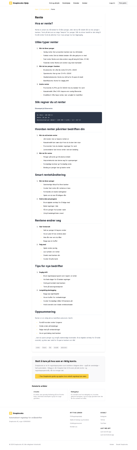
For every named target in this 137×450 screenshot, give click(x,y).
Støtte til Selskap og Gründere (79, 420)
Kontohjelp (66, 3)
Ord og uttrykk (54, 3)
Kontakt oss (73, 426)
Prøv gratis (122, 3)
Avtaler (84, 3)
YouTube (103, 423)
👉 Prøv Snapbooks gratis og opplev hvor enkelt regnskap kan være (61, 376)
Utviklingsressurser (76, 423)
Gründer (76, 3)
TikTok (102, 420)
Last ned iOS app (105, 432)
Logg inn (112, 3)
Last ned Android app (107, 435)
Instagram (103, 416)
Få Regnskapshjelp (76, 416)
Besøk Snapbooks (122, 444)
